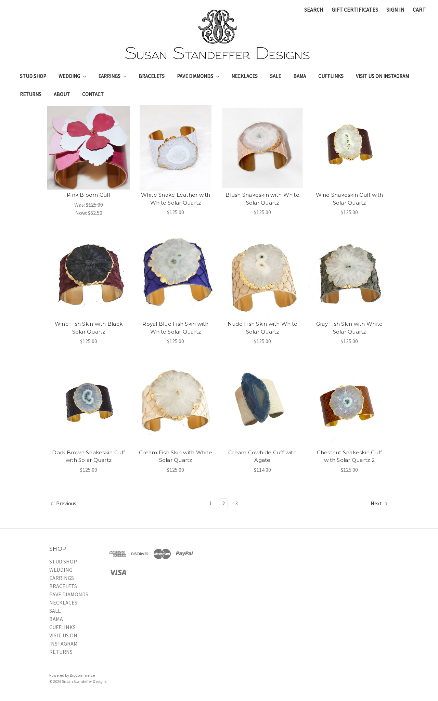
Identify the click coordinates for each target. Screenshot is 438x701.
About (62, 94)
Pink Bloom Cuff (89, 195)
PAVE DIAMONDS (198, 76)
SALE (275, 76)
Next (379, 503)
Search (313, 9)
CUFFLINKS (331, 76)
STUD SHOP (33, 76)
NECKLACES (244, 76)
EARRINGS (112, 76)
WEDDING (72, 76)
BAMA (299, 76)
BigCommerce (82, 675)
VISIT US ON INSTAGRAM (382, 76)
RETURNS (30, 94)
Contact (93, 94)
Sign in (395, 9)
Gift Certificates (355, 9)
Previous (63, 503)
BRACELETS (152, 76)
